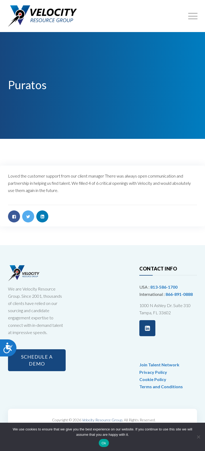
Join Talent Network (159, 364)
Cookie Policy (152, 379)
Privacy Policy (153, 372)
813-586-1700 (164, 286)
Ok (103, 443)
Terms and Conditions (161, 386)
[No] (198, 437)
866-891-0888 (179, 294)
